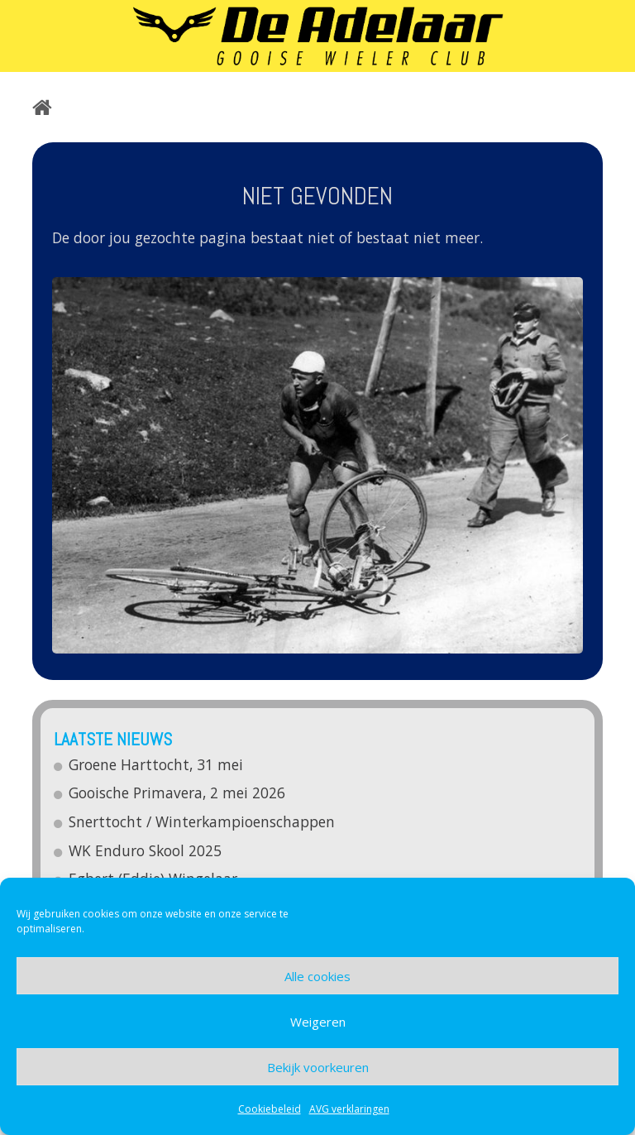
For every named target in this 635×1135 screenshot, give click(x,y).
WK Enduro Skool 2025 (146, 850)
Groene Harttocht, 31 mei (156, 764)
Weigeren (318, 1021)
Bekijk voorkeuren (318, 1067)
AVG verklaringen (349, 1109)
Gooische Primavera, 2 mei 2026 (177, 792)
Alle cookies (317, 976)
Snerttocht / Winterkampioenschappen (202, 821)
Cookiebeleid (269, 1109)
